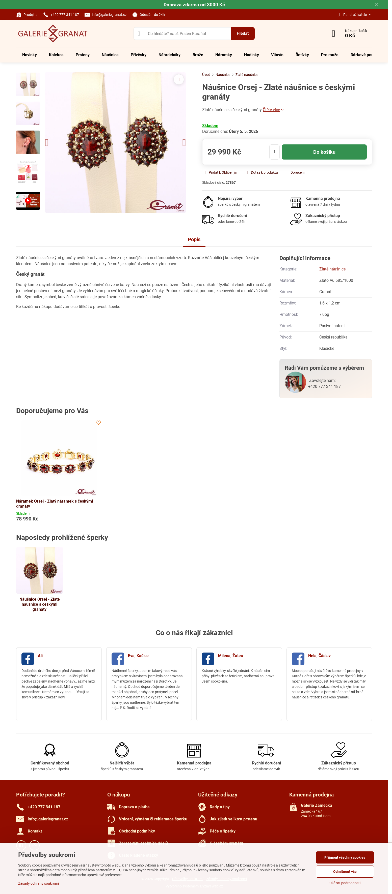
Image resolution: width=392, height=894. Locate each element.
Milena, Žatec (230, 655)
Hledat (243, 33)
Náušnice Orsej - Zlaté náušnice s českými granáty (39, 604)
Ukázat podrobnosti (344, 883)
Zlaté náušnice (332, 269)
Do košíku (324, 152)
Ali (40, 655)
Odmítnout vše (345, 872)
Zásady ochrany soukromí (38, 883)
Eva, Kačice (138, 655)
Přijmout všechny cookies (344, 857)
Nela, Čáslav (319, 655)
